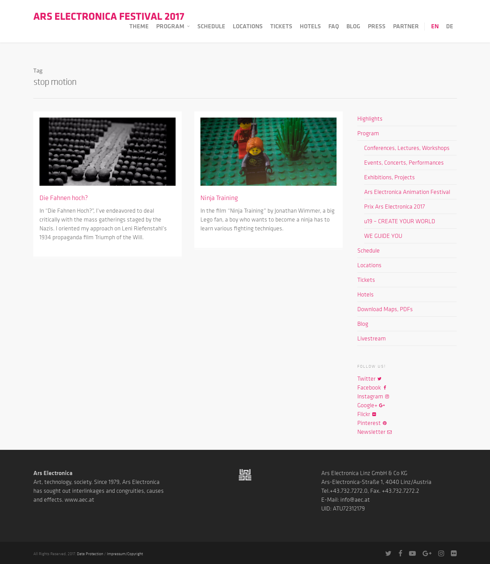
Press (377, 26)
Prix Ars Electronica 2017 (394, 206)
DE (449, 26)
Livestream (371, 338)
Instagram (373, 396)
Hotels (310, 26)
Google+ (370, 405)
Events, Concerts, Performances (404, 162)
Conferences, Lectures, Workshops (407, 148)
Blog (353, 26)
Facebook (372, 387)
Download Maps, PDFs (385, 309)
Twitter (369, 378)
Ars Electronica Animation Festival (407, 192)
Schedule (211, 26)
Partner (406, 26)
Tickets (281, 26)
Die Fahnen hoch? (63, 198)
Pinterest (372, 423)
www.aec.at (79, 499)
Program (173, 26)
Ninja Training (219, 198)
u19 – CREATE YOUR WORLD (399, 221)
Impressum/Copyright (125, 553)
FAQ (333, 26)
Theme (139, 26)
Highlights (369, 118)
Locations (248, 26)
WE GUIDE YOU (383, 236)
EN (435, 26)
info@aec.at (355, 499)
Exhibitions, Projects (389, 177)
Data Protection (90, 553)
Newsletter (374, 432)
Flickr (367, 414)
